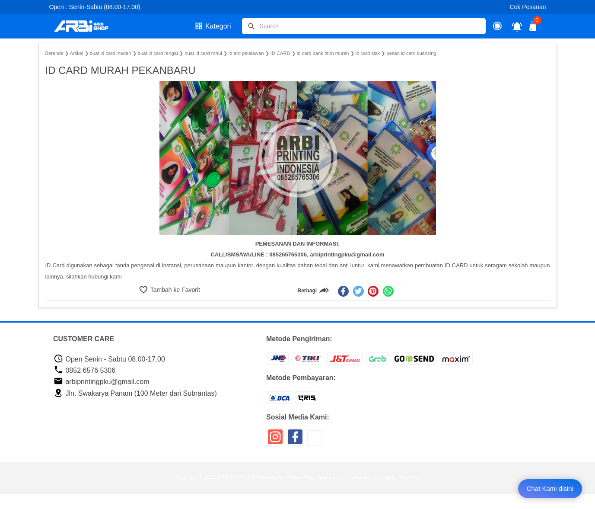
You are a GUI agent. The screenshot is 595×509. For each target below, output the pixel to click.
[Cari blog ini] (363, 26)
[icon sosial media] (275, 440)
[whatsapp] (388, 291)
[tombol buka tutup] (533, 28)
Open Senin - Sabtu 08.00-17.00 (109, 359)
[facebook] (343, 291)
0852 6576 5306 (84, 370)
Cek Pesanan (527, 6)
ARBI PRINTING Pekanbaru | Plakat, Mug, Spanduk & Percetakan (293, 477)
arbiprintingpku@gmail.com (102, 381)
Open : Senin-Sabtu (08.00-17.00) (94, 6)
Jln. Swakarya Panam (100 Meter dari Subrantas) (135, 393)
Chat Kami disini (550, 488)
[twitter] (358, 291)
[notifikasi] (517, 26)
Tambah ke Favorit (174, 289)
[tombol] (251, 26)
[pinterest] (373, 291)
